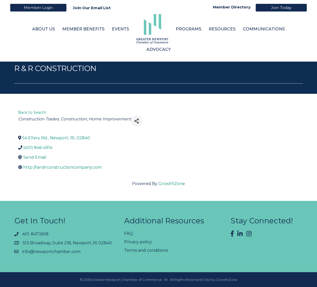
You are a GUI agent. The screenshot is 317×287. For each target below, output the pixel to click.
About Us (43, 28)
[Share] (137, 121)
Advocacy (158, 49)
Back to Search (32, 112)
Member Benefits (83, 28)
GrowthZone (171, 183)
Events (120, 28)
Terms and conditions (146, 250)
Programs (188, 28)
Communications (264, 28)
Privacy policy (138, 241)
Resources (222, 28)
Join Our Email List (92, 7)
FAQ (128, 233)
